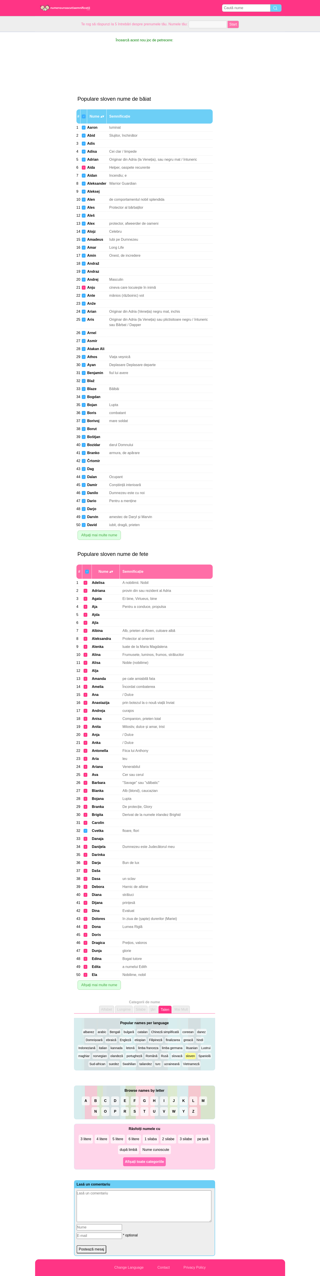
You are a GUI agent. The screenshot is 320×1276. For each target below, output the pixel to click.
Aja (94, 607)
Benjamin (95, 373)
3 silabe (186, 1139)
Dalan (92, 477)
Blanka (97, 791)
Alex (91, 223)
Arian (91, 311)
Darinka (98, 855)
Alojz (91, 231)
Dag (90, 469)
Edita (96, 967)
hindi (200, 1040)
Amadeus (95, 239)
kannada (117, 1048)
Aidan (92, 175)
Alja (95, 671)
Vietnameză (191, 1064)
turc (157, 1064)
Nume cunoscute (155, 1150)
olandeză (116, 1056)
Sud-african (97, 1064)
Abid (91, 135)
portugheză (134, 1056)
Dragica (98, 943)
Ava (95, 775)
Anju (91, 287)
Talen (165, 1010)
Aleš (91, 215)
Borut (92, 429)
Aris (90, 319)
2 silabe (168, 1139)
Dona (96, 927)
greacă (188, 1040)
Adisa (92, 151)
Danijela (98, 847)
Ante (91, 295)
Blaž (90, 381)
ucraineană (172, 1064)
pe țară (202, 1139)
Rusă (164, 1056)
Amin (91, 255)
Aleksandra (101, 639)
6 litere (133, 1139)
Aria (95, 759)
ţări (153, 1009)
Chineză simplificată (165, 1032)
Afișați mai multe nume (99, 535)
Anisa (97, 719)
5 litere (117, 1139)
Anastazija (100, 703)
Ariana (97, 767)
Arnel (91, 333)
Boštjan (93, 437)
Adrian (92, 159)
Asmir (92, 341)
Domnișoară (94, 1040)
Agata (97, 599)
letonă (130, 1048)
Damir (92, 485)
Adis (91, 143)
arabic (102, 1032)
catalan (143, 1032)
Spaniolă (204, 1056)
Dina (96, 911)
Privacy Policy (195, 1267)
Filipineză (155, 1040)
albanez (88, 1032)
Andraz (93, 271)
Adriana (98, 591)
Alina (96, 655)
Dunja (97, 951)
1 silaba (150, 1139)
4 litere (101, 1139)
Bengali (115, 1032)
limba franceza (148, 1048)
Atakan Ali (95, 349)
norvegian (100, 1056)
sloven (190, 1056)
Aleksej (93, 191)
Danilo (92, 493)
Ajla (95, 623)
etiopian (140, 1040)
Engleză (125, 1040)
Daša (96, 871)
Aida (91, 167)
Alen (91, 199)
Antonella (100, 751)
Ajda (96, 615)
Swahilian (129, 1064)
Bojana (98, 799)
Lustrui (205, 1048)
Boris (91, 413)
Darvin (92, 517)
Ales (91, 207)
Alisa (96, 663)
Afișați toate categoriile (144, 1162)
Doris (96, 935)
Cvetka (97, 831)
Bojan (92, 405)
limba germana (172, 1048)
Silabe (141, 1009)
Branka (98, 807)
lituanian (192, 1048)
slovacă (177, 1056)
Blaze (91, 389)
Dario (91, 501)
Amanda (99, 679)
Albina (97, 631)
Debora (98, 887)
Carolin (98, 823)
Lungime (124, 1009)
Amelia (97, 687)
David (92, 525)
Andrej (92, 279)
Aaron (92, 127)
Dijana (97, 903)
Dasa (96, 879)
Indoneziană (86, 1048)
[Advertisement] (53, 98)
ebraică (111, 1040)
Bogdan (93, 397)
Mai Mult (181, 1009)
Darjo (91, 509)
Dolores (98, 919)
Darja (96, 863)
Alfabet (106, 1009)
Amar (91, 247)
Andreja (98, 711)
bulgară (129, 1032)
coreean (188, 1032)
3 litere (85, 1139)
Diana (97, 895)
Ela (94, 975)
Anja (96, 735)
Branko (93, 453)
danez (201, 1032)
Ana (95, 695)
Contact (163, 1267)
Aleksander (96, 183)
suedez (114, 1064)
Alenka (97, 647)
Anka (96, 743)
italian (103, 1048)
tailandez (145, 1064)
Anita (96, 727)
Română (151, 1056)
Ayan (91, 365)
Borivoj (93, 421)
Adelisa (98, 583)
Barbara (98, 783)
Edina (97, 959)
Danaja (97, 839)
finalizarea (173, 1040)
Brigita (97, 815)
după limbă (128, 1150)
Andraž (93, 263)
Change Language (129, 1267)
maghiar (84, 1056)
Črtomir (93, 461)
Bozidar (93, 445)
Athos (92, 357)
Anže (91, 303)
